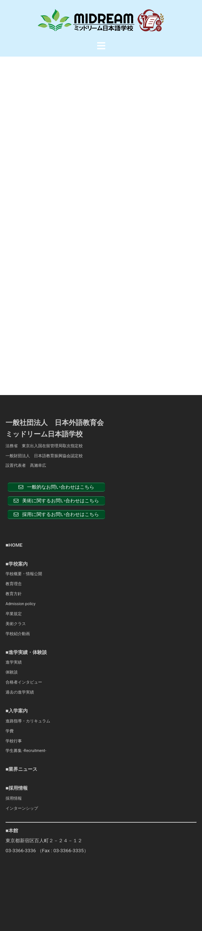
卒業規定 (14, 422)
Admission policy (20, 412)
